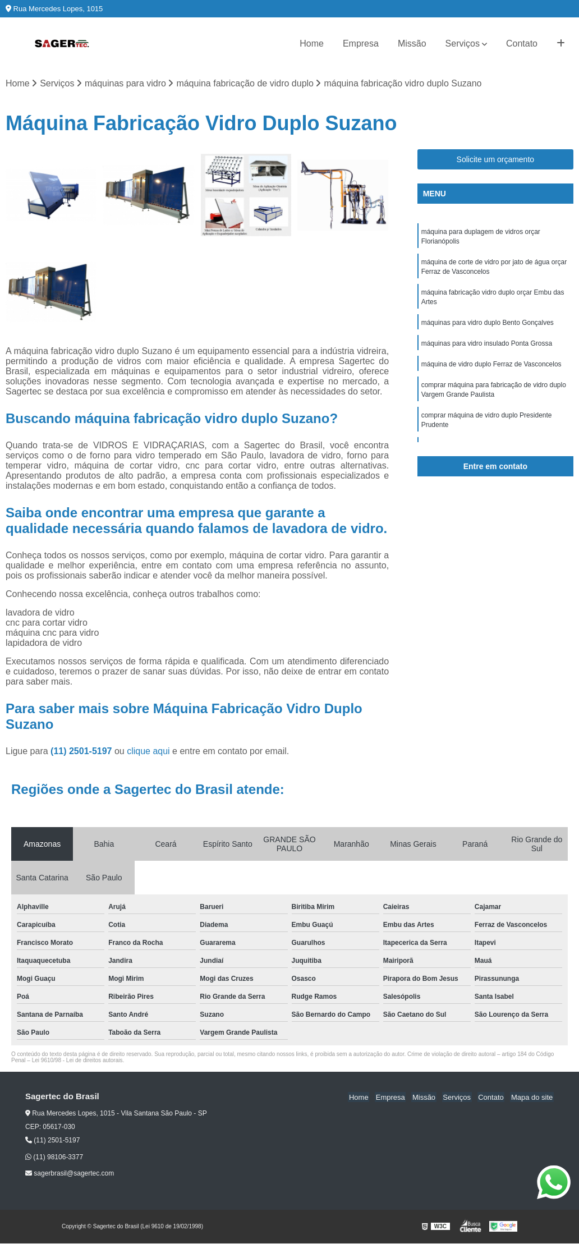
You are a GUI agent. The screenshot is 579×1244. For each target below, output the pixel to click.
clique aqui (148, 751)
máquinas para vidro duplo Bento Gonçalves (487, 326)
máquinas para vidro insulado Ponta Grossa (486, 348)
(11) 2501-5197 (82, 751)
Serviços (462, 43)
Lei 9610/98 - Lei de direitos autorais (77, 1061)
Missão (412, 43)
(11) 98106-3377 (54, 1158)
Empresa (361, 43)
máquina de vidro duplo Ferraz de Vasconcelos (491, 369)
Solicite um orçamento (496, 159)
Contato (521, 43)
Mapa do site (532, 1097)
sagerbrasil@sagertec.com (69, 1174)
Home (312, 43)
